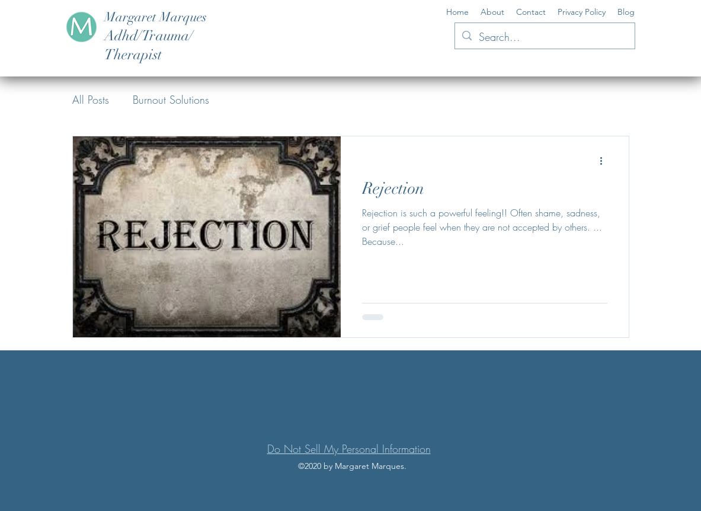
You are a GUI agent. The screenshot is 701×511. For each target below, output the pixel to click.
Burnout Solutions (171, 99)
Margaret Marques (155, 17)
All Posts (90, 99)
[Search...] (544, 37)
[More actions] (605, 161)
